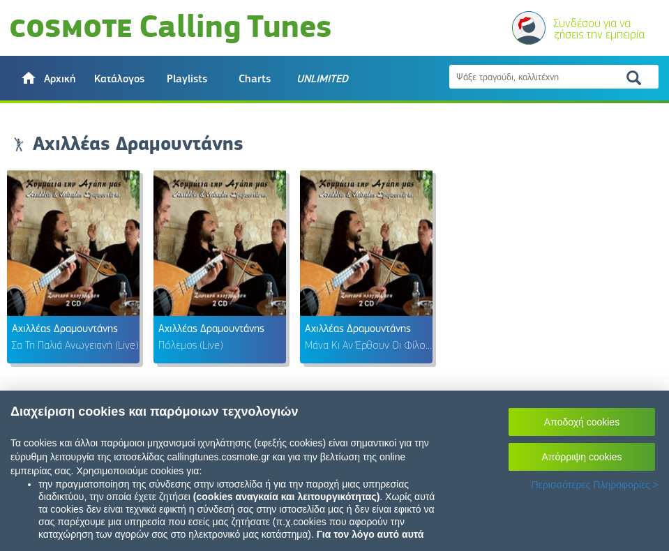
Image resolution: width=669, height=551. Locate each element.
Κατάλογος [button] (119, 79)
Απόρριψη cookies (582, 456)
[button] (47, 78)
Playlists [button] (187, 79)
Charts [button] (255, 79)
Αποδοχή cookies (581, 422)
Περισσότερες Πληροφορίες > (595, 484)
